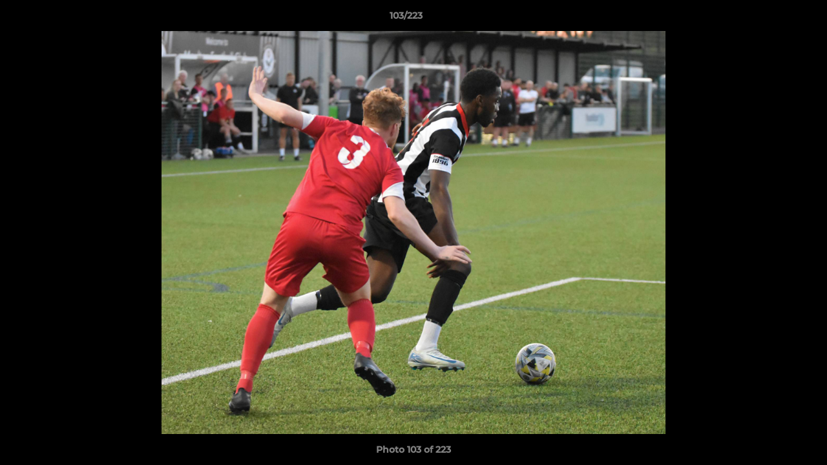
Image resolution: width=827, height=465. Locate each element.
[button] (772, 19)
